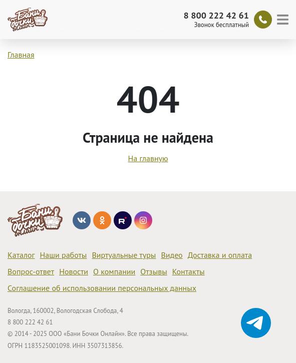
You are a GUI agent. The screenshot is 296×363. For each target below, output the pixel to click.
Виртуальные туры (124, 255)
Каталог (21, 255)
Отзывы (153, 271)
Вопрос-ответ (31, 271)
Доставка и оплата (220, 255)
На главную (148, 158)
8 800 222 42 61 (30, 322)
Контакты (188, 271)
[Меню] (284, 19)
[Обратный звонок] (263, 20)
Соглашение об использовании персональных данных (102, 288)
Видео (171, 255)
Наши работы (63, 255)
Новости (73, 271)
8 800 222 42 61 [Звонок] (216, 16)
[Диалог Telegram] (256, 323)
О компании (114, 271)
